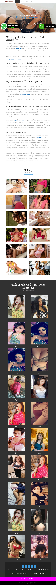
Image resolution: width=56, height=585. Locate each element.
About (22, 1)
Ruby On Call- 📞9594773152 (28, 579)
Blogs (32, 1)
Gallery (27, 1)
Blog (31, 569)
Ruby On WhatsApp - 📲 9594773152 (28, 583)
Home (17, 1)
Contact (37, 1)
